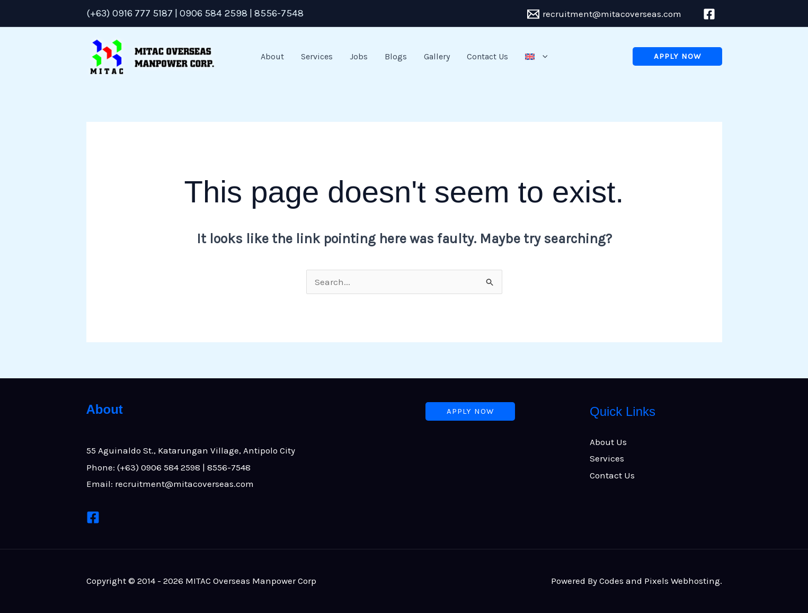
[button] (536, 56)
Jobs (359, 56)
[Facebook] (93, 517)
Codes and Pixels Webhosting (659, 580)
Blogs (396, 56)
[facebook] (710, 14)
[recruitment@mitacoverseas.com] (604, 14)
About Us (608, 442)
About (272, 56)
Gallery (437, 56)
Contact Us (487, 56)
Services (317, 56)
